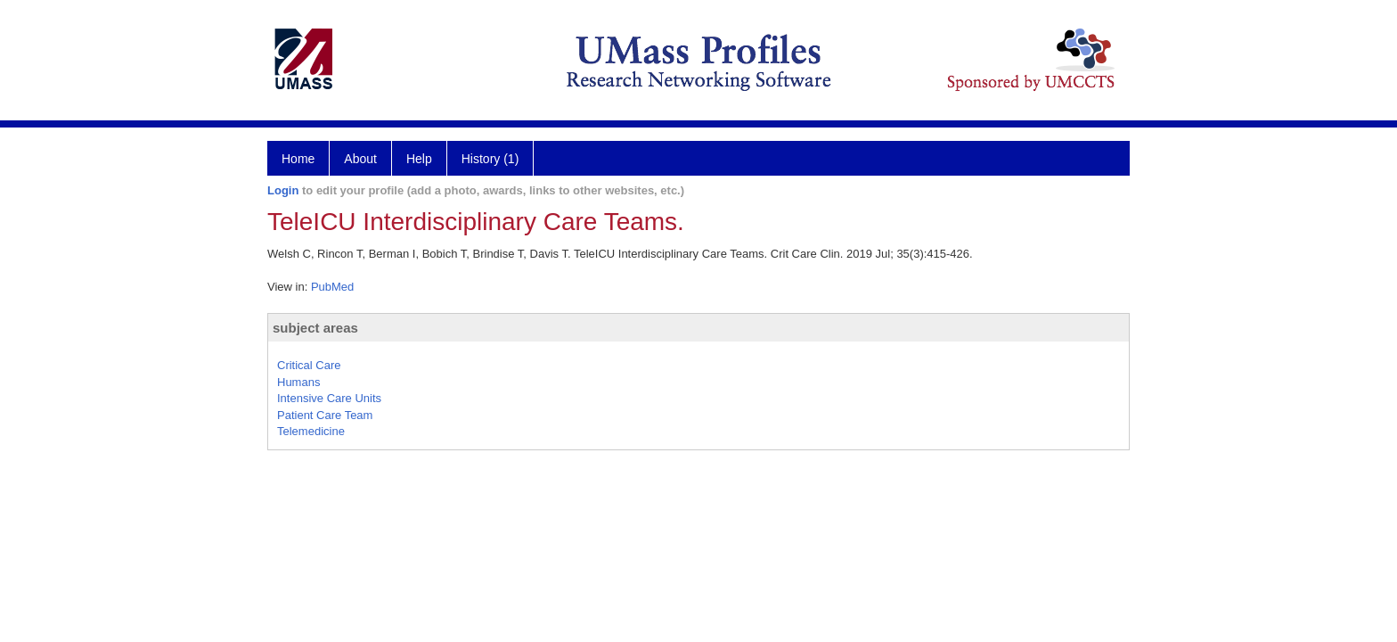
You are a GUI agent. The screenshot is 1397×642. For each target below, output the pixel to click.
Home (298, 159)
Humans (298, 382)
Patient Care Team (324, 415)
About (360, 159)
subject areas (315, 327)
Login (282, 190)
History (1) (490, 159)
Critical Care (309, 365)
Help (419, 159)
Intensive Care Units (329, 398)
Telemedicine (311, 431)
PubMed (332, 286)
